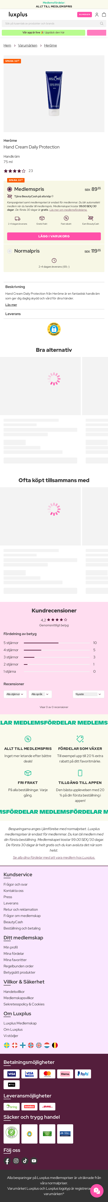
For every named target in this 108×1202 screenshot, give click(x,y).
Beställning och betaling (22, 928)
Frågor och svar (16, 884)
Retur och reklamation (21, 909)
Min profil (11, 947)
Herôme (50, 45)
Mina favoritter (15, 959)
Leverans (11, 903)
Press (8, 897)
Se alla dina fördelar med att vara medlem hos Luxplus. (54, 857)
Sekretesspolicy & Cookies (24, 1004)
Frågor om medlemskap (22, 915)
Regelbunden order (19, 966)
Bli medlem (84, 14)
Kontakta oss (13, 890)
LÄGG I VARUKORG (54, 236)
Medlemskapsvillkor (19, 998)
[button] (54, 329)
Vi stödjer (11, 1035)
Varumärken (27, 45)
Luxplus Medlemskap (20, 1023)
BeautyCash (13, 922)
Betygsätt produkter (19, 972)
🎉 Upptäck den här (43, 32)
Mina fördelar (14, 953)
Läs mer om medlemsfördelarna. (68, 210)
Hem (7, 45)
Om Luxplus (13, 1029)
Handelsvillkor (14, 991)
